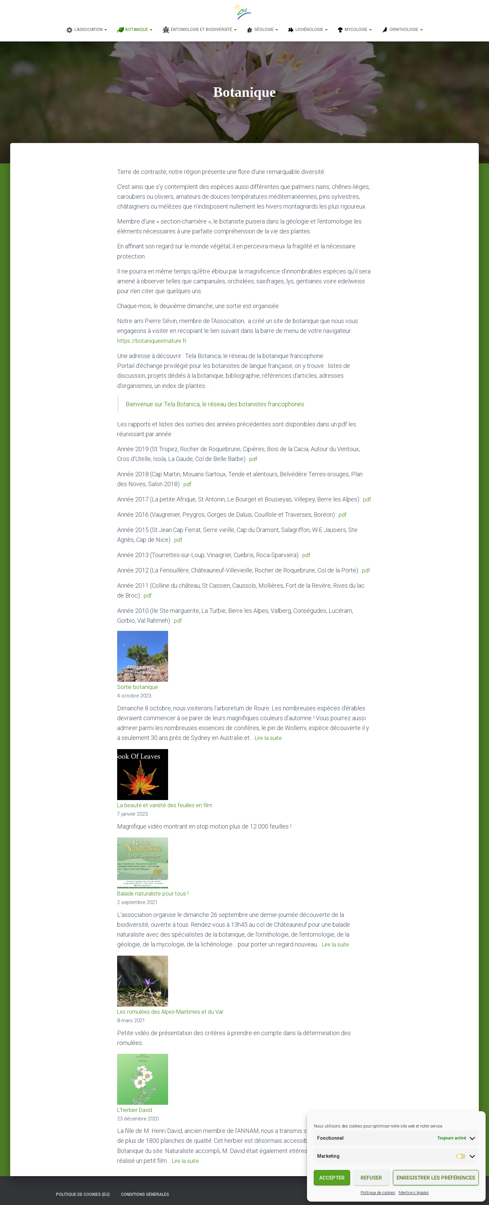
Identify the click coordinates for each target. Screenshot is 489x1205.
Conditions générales (145, 1189)
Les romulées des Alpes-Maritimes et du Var (175, 1007)
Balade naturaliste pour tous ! (155, 889)
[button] (105, 29)
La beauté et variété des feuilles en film (168, 801)
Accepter (332, 1178)
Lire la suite (270, 734)
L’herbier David (137, 1105)
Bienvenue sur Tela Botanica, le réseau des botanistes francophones (215, 403)
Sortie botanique (139, 684)
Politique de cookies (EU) (83, 1189)
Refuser (371, 1178)
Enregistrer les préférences (436, 1178)
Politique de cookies (378, 1192)
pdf (253, 458)
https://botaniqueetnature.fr (153, 340)
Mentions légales (414, 1192)
